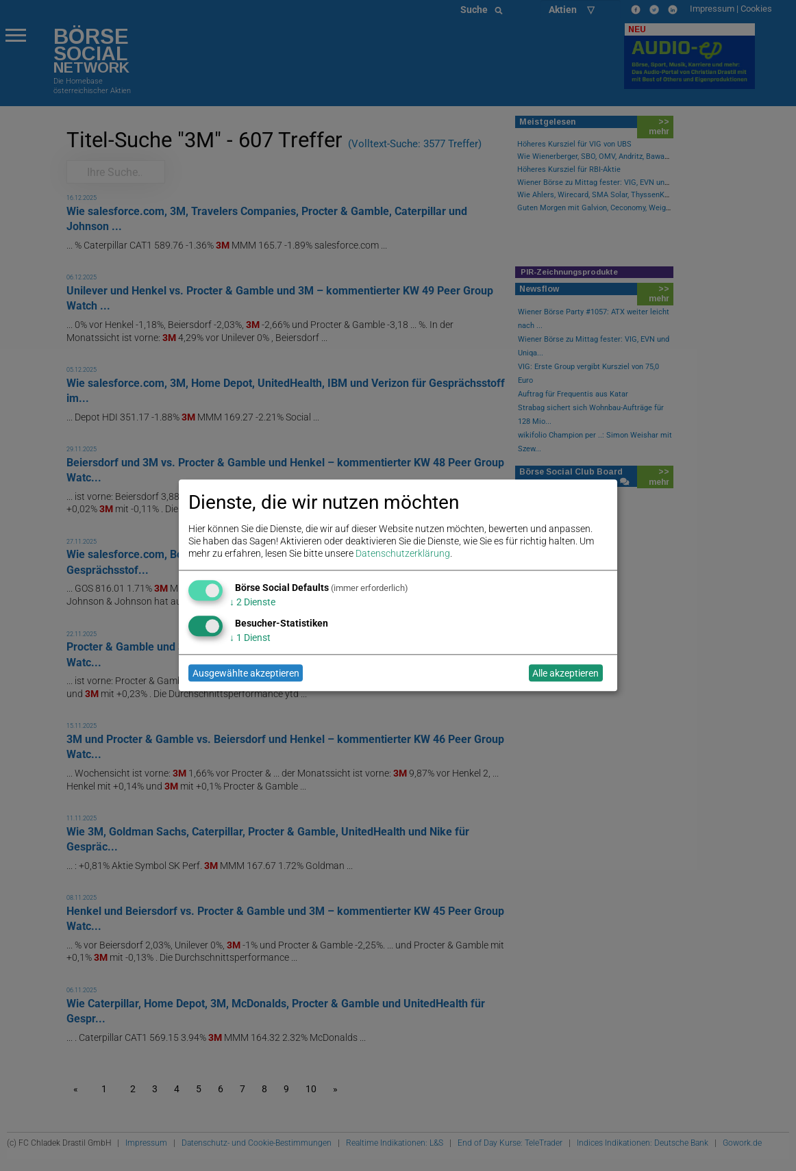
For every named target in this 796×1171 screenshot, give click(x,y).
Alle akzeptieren (565, 673)
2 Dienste (252, 601)
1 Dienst (250, 637)
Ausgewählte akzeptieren (245, 673)
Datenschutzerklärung (403, 554)
